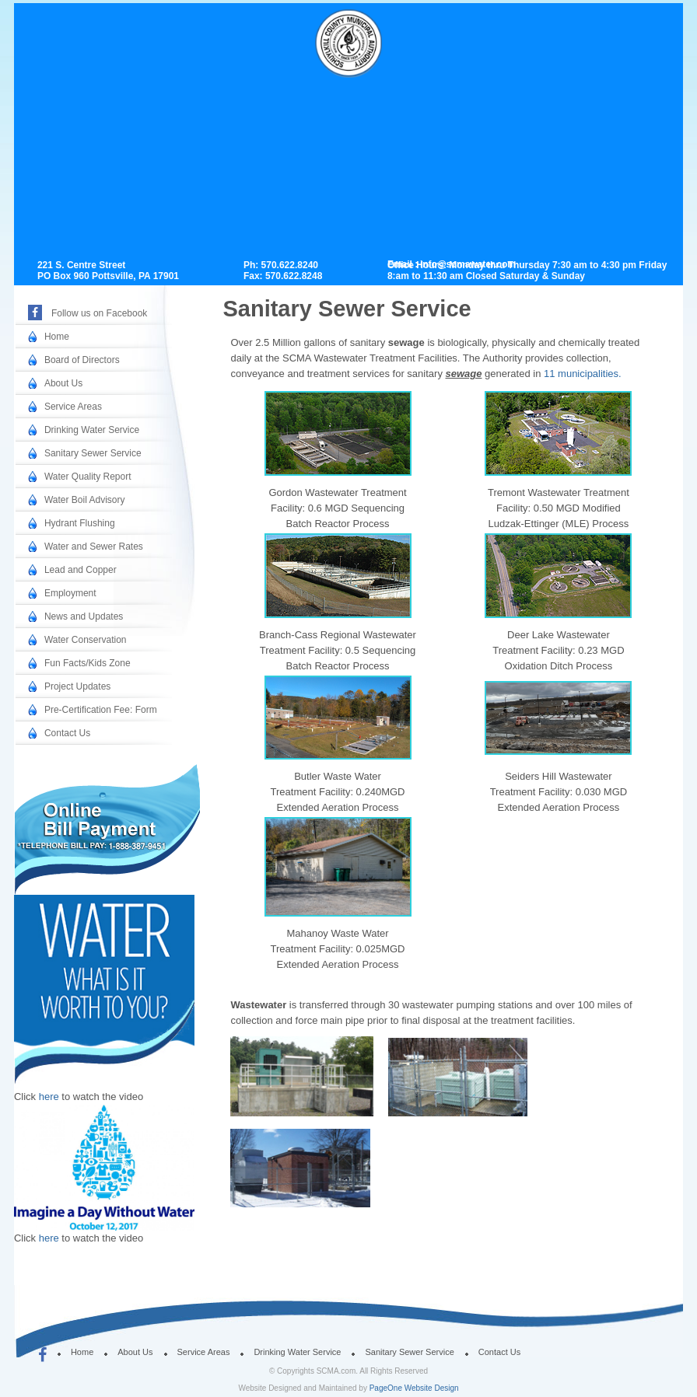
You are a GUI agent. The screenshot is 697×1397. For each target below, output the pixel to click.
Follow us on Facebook (99, 313)
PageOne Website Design (414, 1388)
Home (56, 336)
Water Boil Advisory (84, 499)
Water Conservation (85, 639)
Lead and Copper (80, 569)
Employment (70, 593)
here (50, 1096)
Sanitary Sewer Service (93, 453)
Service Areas (73, 406)
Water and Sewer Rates (93, 546)
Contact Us (67, 733)
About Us (63, 383)
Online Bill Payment (99, 821)
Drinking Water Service (91, 429)
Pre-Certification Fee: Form (100, 709)
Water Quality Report (87, 476)
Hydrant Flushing (79, 523)
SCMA (354, 63)
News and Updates (83, 616)
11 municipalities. (583, 373)
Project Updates (77, 686)
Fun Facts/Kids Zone (87, 663)
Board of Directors (82, 359)
